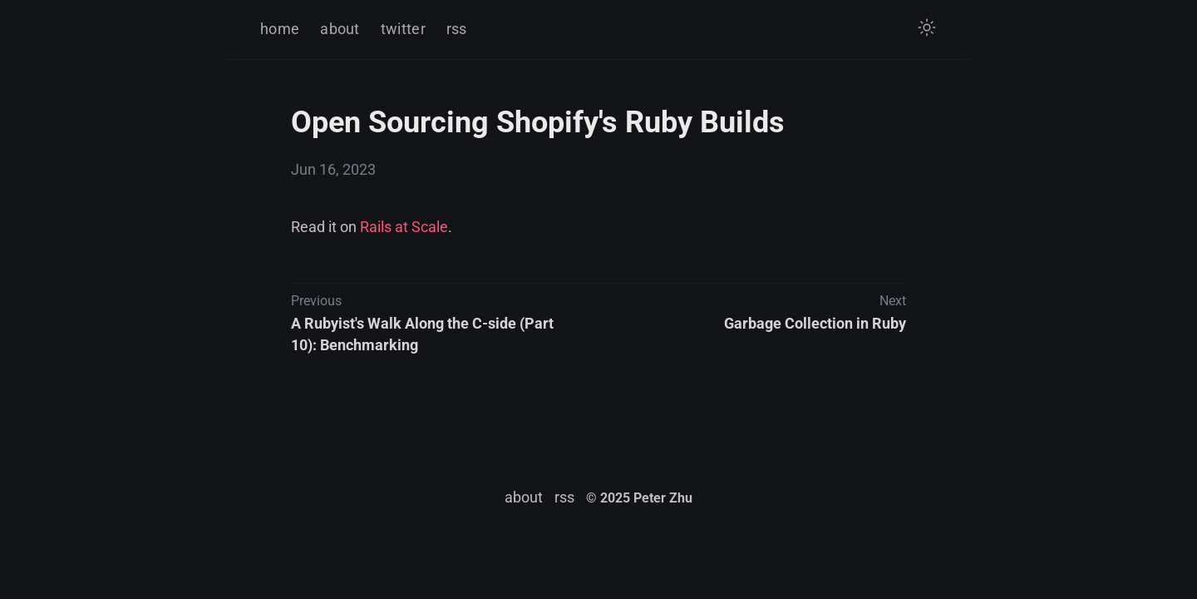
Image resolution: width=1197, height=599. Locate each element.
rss (456, 28)
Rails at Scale (404, 226)
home (279, 28)
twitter (403, 28)
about (340, 28)
